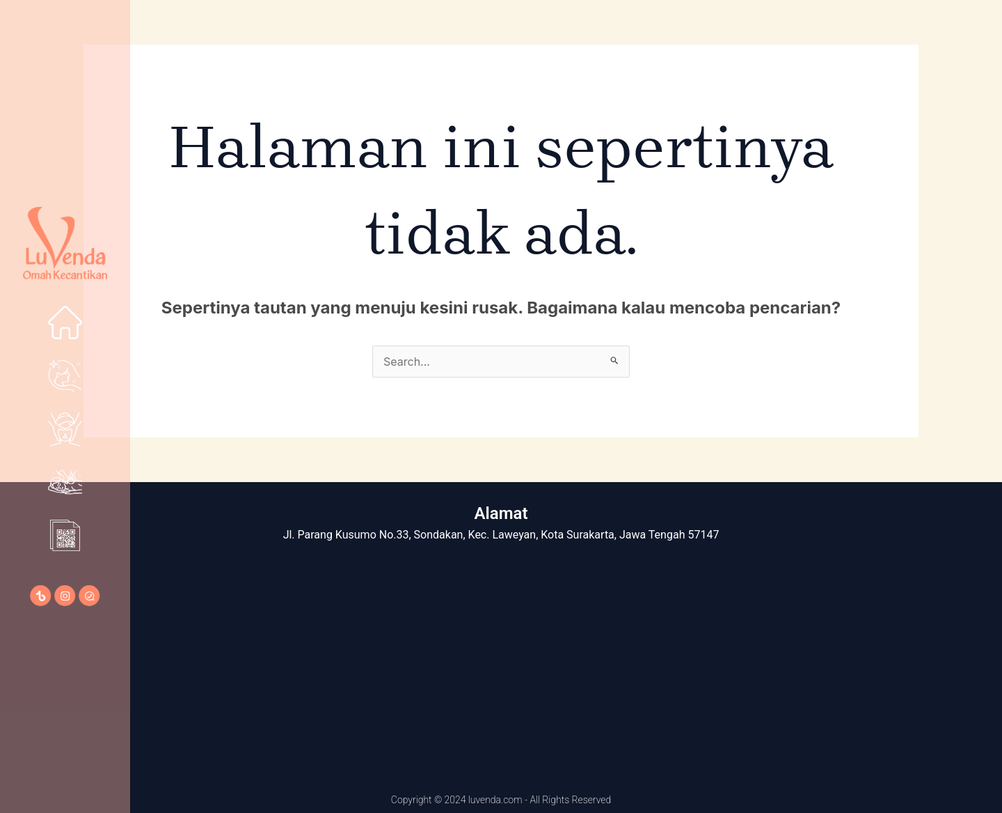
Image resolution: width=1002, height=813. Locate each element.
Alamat (501, 513)
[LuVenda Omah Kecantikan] (501, 661)
